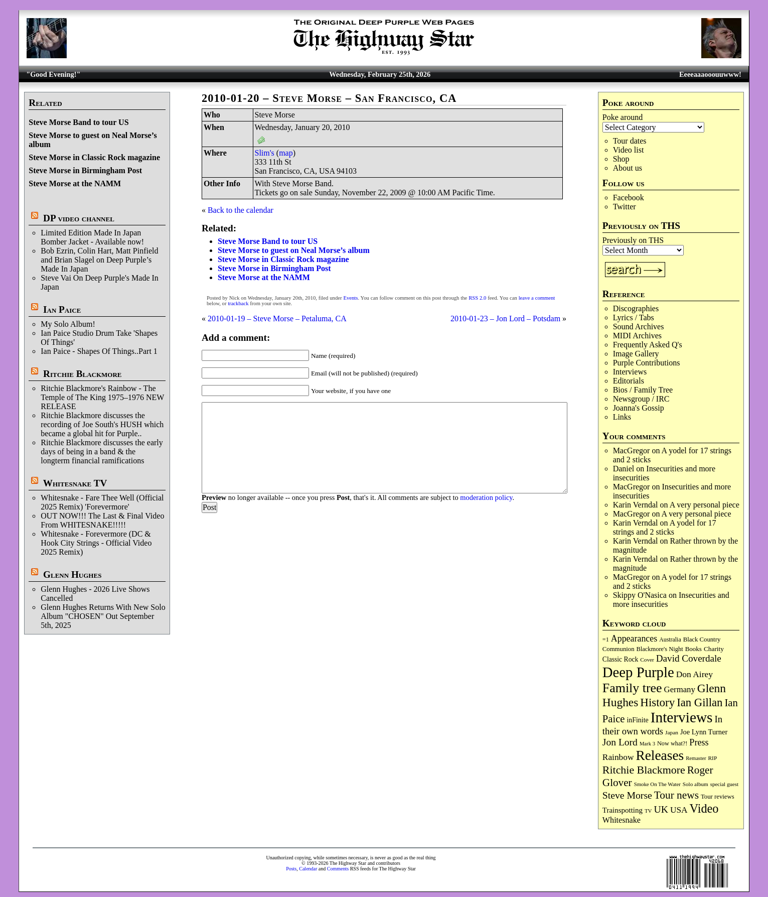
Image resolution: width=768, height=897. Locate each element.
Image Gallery (636, 353)
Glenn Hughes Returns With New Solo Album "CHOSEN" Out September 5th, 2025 (103, 616)
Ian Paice (62, 309)
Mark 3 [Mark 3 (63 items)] (647, 743)
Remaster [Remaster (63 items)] (696, 758)
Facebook (628, 197)
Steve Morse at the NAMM (75, 183)
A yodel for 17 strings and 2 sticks (664, 527)
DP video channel (78, 218)
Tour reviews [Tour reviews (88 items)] (717, 796)
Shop (621, 159)
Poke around (622, 117)
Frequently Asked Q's (647, 344)
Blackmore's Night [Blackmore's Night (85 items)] (660, 649)
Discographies (636, 308)
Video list (628, 150)
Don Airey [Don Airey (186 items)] (694, 674)
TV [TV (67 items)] (648, 811)
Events (350, 298)
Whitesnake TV (75, 483)
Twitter (624, 206)
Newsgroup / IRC (641, 399)
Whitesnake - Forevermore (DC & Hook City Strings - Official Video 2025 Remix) (96, 543)
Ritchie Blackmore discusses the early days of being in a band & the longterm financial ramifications (102, 451)
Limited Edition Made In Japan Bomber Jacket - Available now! (92, 237)
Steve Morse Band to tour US (78, 122)
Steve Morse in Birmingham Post (85, 170)
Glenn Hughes (72, 574)
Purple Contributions (646, 362)
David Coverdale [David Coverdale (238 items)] (688, 658)
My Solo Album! (68, 324)
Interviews (630, 371)
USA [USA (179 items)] (679, 810)
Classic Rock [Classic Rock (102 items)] (620, 659)
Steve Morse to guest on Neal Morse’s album (294, 250)
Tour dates (630, 141)
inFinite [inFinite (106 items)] (637, 720)
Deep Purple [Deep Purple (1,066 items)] (638, 672)
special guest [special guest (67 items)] (724, 784)
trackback (238, 303)
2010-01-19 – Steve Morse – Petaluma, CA (277, 318)
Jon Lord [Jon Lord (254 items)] (620, 742)
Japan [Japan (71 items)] (671, 732)
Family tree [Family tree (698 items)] (632, 688)
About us (627, 168)
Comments (338, 868)
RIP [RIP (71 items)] (712, 758)
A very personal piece (704, 504)
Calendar (308, 868)
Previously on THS (633, 240)
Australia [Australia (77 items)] (670, 639)
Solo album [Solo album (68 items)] (695, 784)
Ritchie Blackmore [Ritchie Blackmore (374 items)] (643, 769)
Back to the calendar (240, 210)
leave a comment (537, 298)
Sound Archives (638, 326)
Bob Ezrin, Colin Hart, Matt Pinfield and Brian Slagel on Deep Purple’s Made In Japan (99, 259)
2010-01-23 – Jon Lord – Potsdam (505, 318)
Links (622, 417)
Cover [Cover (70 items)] (647, 660)
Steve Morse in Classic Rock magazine (94, 157)
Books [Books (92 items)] (693, 649)
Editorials (628, 380)
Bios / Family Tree (643, 390)
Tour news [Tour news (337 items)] (676, 795)
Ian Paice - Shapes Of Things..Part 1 (99, 351)
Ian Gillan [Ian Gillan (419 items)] (699, 702)
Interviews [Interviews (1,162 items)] (682, 717)
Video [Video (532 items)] (704, 808)
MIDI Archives (637, 335)
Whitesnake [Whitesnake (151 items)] (621, 820)
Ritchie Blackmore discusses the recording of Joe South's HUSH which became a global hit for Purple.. (102, 424)
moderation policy (486, 497)
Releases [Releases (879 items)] (660, 755)
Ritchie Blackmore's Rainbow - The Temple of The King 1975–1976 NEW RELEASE (102, 397)
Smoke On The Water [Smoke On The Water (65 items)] (657, 784)
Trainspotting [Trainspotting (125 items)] (622, 810)
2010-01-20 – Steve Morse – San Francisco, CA (329, 98)
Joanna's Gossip (638, 408)
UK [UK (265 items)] (661, 809)
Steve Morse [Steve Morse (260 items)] (627, 795)
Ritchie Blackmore (82, 373)
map (286, 153)
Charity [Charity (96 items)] (714, 649)
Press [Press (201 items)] (698, 742)
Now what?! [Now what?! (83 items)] (672, 743)
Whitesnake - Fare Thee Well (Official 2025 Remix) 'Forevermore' (102, 502)
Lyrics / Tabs (633, 317)
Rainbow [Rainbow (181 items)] (618, 757)
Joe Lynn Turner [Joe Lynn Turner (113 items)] (703, 732)
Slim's (264, 153)
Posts (291, 868)
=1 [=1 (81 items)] (605, 639)
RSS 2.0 (477, 298)
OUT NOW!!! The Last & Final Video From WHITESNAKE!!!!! (102, 520)
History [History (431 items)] (657, 702)
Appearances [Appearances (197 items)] (634, 638)
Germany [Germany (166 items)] (679, 689)
